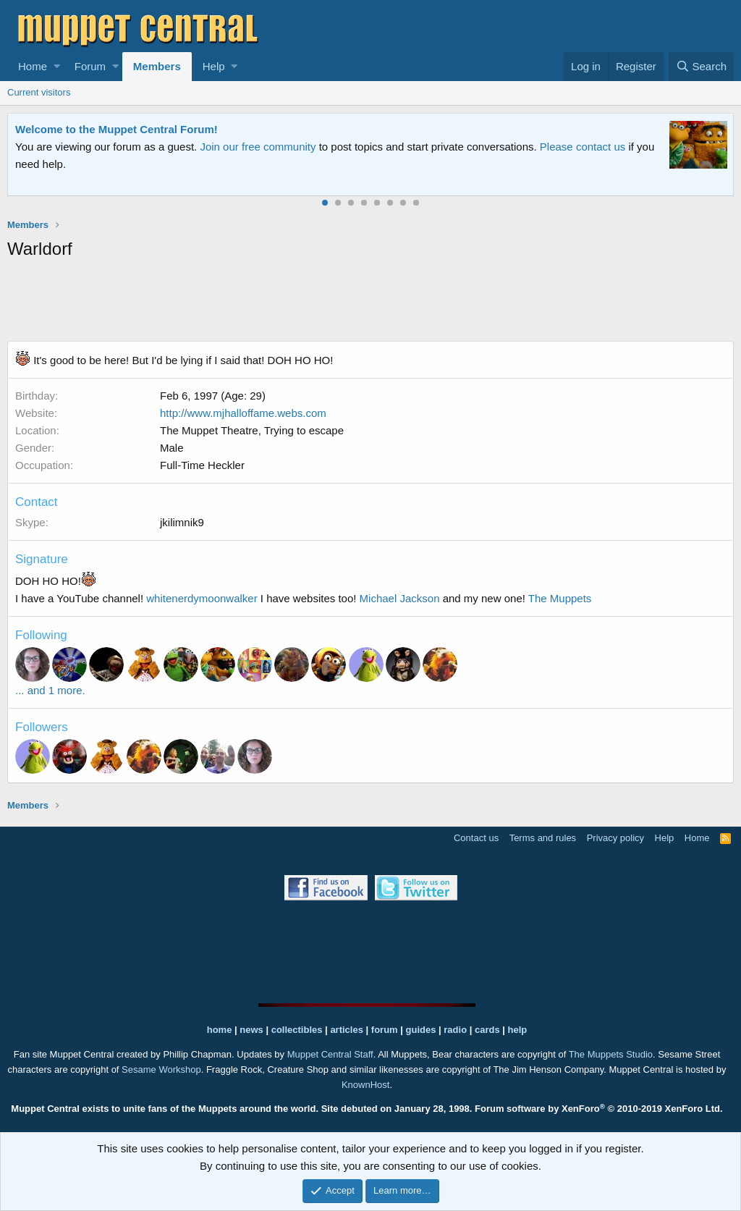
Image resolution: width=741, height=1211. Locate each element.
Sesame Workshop (161, 1069)
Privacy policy (615, 837)
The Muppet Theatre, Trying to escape (252, 430)
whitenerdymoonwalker (201, 598)
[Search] (701, 66)
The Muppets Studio (611, 1054)
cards (487, 1029)
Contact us (476, 837)
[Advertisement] (370, 303)
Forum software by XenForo (599, 1108)
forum (384, 1029)
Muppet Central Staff (330, 1054)
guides (421, 1029)
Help (214, 66)
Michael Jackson (400, 598)
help (518, 1029)
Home (32, 66)
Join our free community (258, 146)
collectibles (297, 1029)
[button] (57, 66)
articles (347, 1029)
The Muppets (560, 598)
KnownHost (365, 1084)
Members (157, 66)
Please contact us (582, 146)
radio (455, 1029)
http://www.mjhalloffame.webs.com (243, 413)
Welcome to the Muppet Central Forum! (116, 129)
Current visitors (38, 92)
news (251, 1029)
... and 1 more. (50, 690)
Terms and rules (542, 837)
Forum (90, 66)
